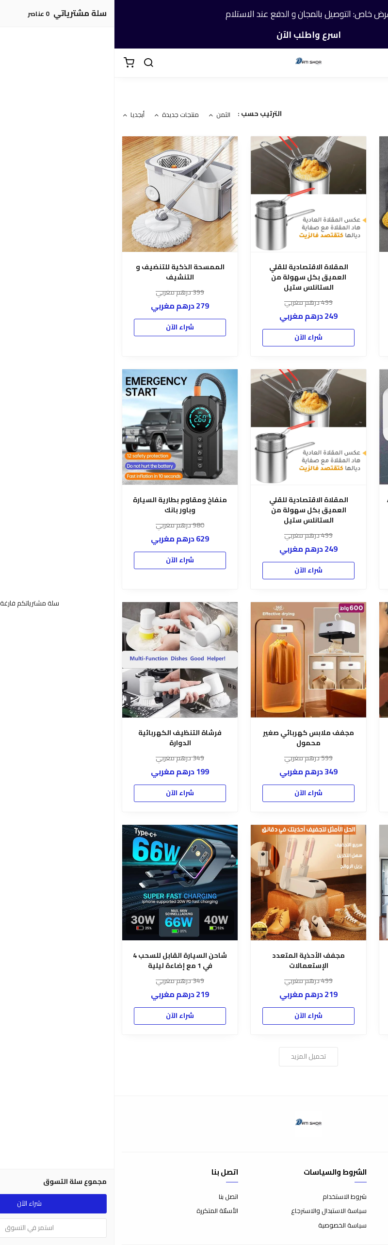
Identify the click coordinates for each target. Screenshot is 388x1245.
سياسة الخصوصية (228, 1225)
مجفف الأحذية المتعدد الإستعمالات (194, 960)
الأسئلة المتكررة (103, 1211)
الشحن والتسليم (360, 1225)
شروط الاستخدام (230, 1197)
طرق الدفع (366, 1211)
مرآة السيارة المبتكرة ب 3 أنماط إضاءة (322, 738)
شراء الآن (322, 317)
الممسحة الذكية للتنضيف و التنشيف (65, 272)
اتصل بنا (114, 1197)
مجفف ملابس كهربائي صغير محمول (194, 738)
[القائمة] (373, 63)
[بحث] (34, 63)
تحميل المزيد (194, 1056)
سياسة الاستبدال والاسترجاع (214, 1211)
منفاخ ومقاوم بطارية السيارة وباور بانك (65, 505)
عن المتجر (368, 1197)
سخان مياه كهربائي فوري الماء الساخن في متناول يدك (322, 505)
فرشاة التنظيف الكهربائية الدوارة (65, 738)
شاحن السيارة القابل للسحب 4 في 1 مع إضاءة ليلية (65, 960)
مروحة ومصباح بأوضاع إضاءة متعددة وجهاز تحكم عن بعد (323, 960)
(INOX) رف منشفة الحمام (322, 267)
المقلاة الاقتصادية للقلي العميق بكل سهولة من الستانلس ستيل (194, 277)
